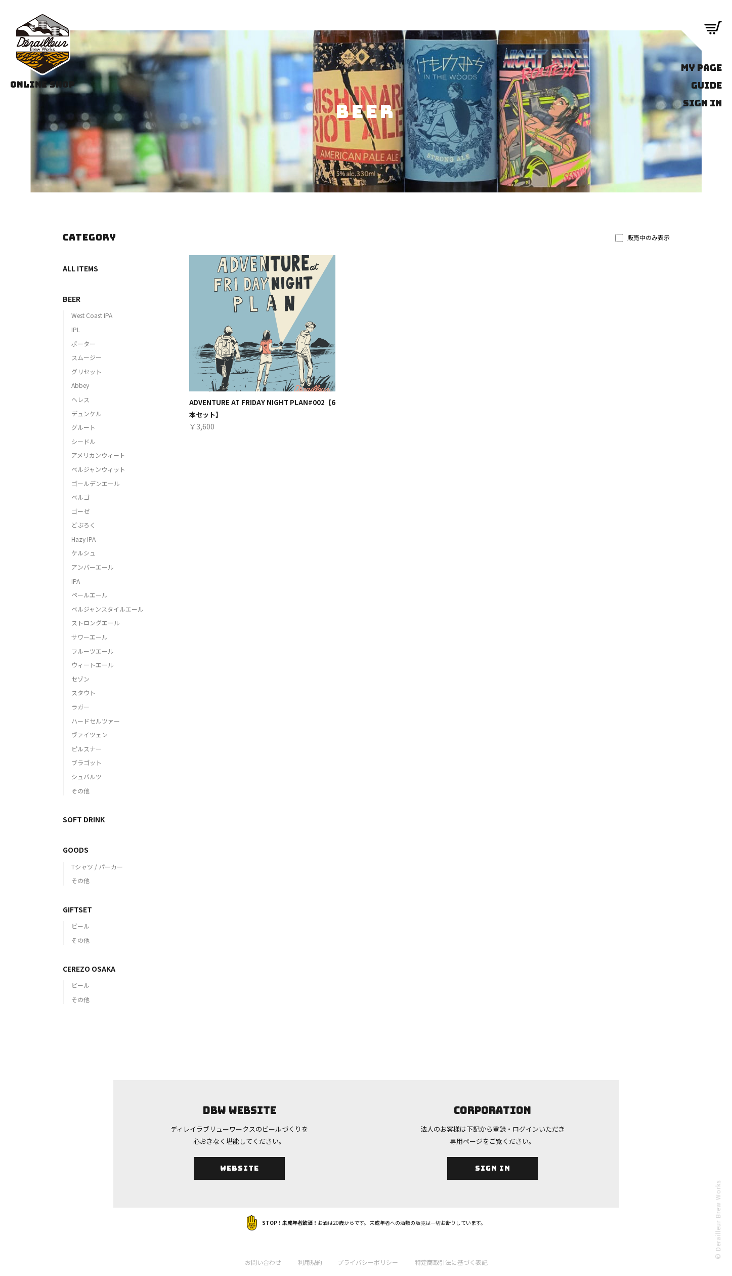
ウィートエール (92, 664)
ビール (80, 926)
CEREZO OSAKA (89, 969)
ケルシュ (83, 552)
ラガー (80, 706)
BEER (71, 299)
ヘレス (80, 399)
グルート (83, 427)
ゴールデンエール (95, 483)
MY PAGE (701, 67)
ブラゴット (86, 762)
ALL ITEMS (80, 268)
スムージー (86, 357)
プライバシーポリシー (367, 1262)
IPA (75, 581)
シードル (83, 441)
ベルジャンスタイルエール (107, 609)
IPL (75, 329)
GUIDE (706, 85)
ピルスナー (86, 748)
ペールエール (89, 594)
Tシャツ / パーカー (97, 866)
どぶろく (83, 525)
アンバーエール (92, 567)
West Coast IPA (91, 315)
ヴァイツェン (89, 734)
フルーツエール (92, 651)
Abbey (80, 385)
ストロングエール (95, 622)
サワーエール (89, 636)
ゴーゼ (80, 511)
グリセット (86, 371)
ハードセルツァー (95, 720)
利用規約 (310, 1262)
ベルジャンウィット (98, 469)
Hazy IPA (83, 539)
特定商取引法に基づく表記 (451, 1262)
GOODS (76, 850)
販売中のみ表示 (642, 237)
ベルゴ (80, 497)
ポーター (83, 343)
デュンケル (86, 413)
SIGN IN (702, 103)
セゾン (80, 678)
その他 (80, 790)
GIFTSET (77, 909)
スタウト (83, 692)
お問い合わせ (263, 1262)
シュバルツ (86, 776)
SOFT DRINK (84, 819)
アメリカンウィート (98, 455)
